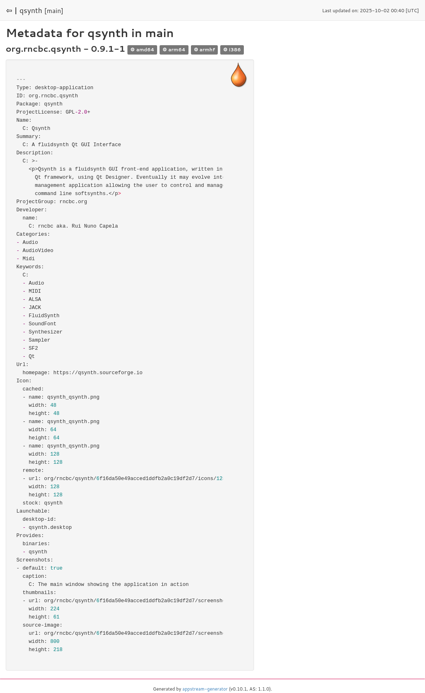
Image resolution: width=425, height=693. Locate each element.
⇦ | (12, 10)
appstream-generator (205, 689)
